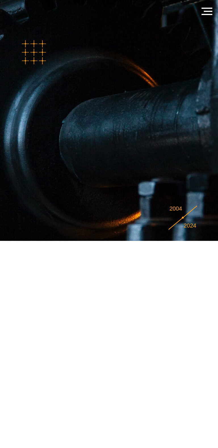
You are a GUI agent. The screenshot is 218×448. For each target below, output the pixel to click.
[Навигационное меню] (207, 11)
